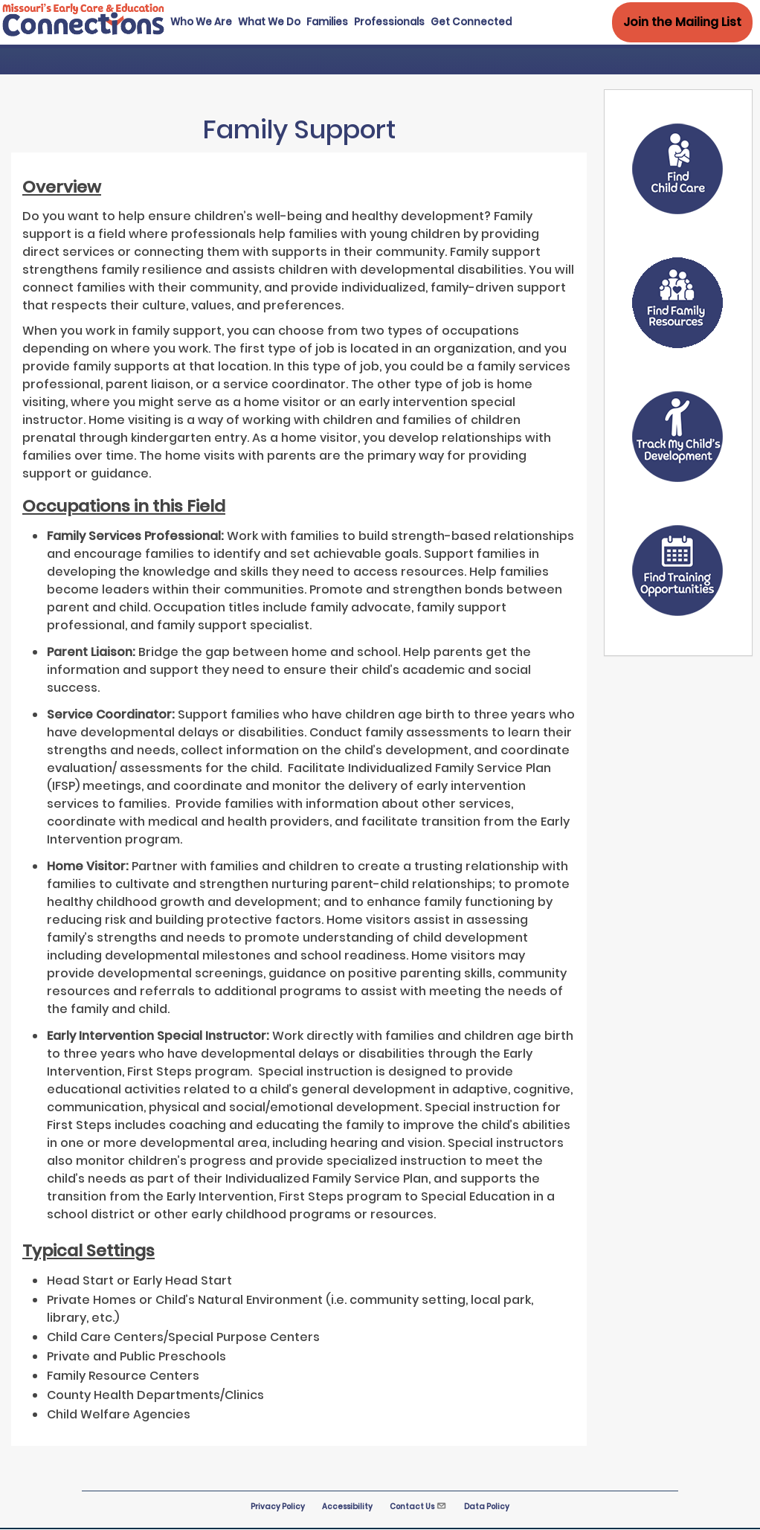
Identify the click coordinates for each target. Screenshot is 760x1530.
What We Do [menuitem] (269, 22)
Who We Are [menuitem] (201, 22)
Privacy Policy (278, 1506)
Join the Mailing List (682, 21)
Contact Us (418, 1506)
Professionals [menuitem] (389, 22)
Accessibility (347, 1506)
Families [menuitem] (327, 22)
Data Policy (486, 1506)
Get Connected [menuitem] (471, 22)
